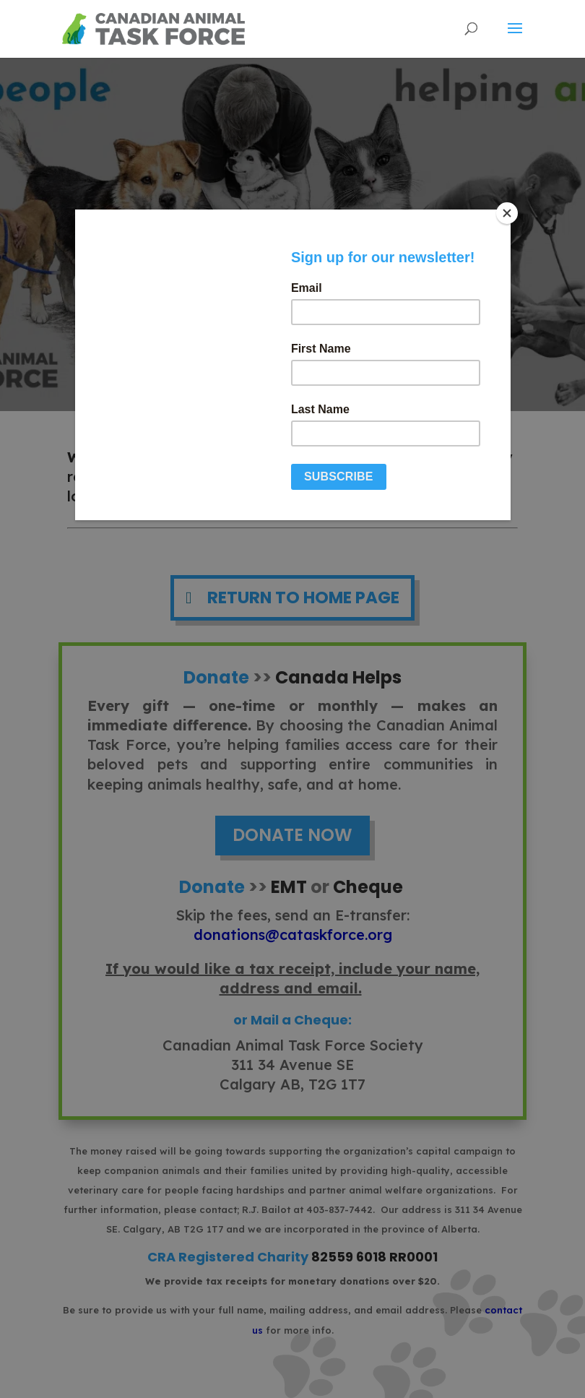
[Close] (507, 213)
